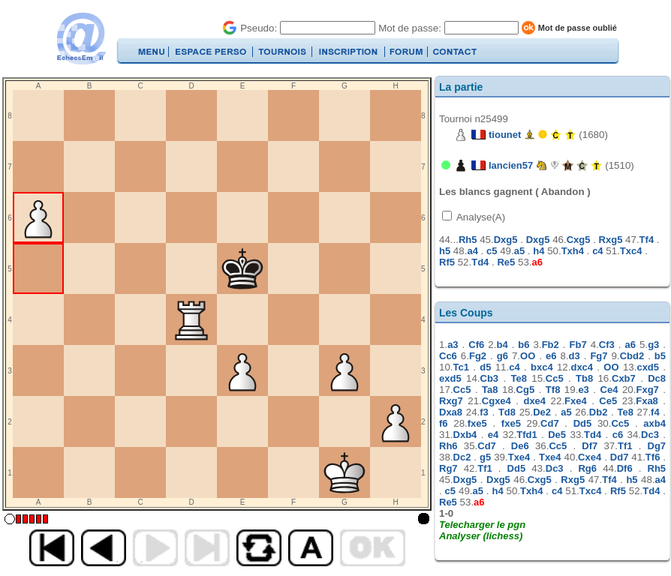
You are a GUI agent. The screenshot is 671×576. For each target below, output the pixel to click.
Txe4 (519, 457)
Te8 (518, 378)
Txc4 (631, 250)
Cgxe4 (496, 400)
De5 (557, 434)
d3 (574, 356)
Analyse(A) (479, 217)
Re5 (506, 262)
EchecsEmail (81, 38)
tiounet (505, 134)
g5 (485, 457)
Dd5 (582, 423)
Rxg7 (451, 400)
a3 (452, 344)
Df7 (589, 446)
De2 (542, 412)
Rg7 (448, 468)
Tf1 (625, 446)
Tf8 (553, 389)
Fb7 (578, 344)
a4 (472, 250)
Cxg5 (579, 239)
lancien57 (511, 165)
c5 (491, 250)
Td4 (480, 262)
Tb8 (584, 378)
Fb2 (550, 344)
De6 (520, 446)
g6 (502, 356)
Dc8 (657, 378)
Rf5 (447, 262)
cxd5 (647, 367)
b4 (501, 344)
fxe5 (477, 423)
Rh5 (468, 239)
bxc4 (542, 367)
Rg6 (587, 468)
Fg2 (477, 356)
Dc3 (650, 434)
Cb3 (489, 378)
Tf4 (646, 239)
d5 (485, 367)
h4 (538, 250)
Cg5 (525, 389)
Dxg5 (506, 239)
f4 (655, 412)
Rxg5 (611, 239)
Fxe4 (575, 400)
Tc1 (461, 367)
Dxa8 (450, 412)
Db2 (598, 412)
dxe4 (534, 400)
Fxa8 (647, 400)
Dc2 (462, 457)
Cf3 (607, 344)
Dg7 (657, 446)
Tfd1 (526, 434)
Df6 (625, 468)
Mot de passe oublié (577, 27)
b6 (523, 344)
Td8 (507, 412)
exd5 (450, 378)
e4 (493, 434)
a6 (537, 262)
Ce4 (609, 389)
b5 (660, 356)
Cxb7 (624, 378)
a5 (519, 250)
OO (527, 356)
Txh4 (572, 250)
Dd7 (619, 457)
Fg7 (598, 356)
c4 (597, 250)
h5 (444, 250)
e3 (583, 389)
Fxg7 (647, 389)
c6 (617, 434)
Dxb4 (465, 434)
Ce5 (608, 400)
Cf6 (476, 344)
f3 (484, 412)
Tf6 (652, 457)
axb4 (654, 423)
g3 (653, 344)
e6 (551, 356)
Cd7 (549, 423)
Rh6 (448, 446)
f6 (443, 423)
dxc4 (581, 367)
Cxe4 (589, 457)
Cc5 (555, 378)
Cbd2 (632, 356)
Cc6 (448, 356)
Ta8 (490, 389)
